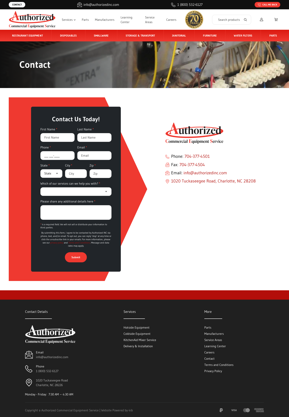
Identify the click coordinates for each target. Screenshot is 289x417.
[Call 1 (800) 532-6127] (187, 4)
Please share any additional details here (67, 201)
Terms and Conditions (79, 242)
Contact (17, 4)
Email (82, 147)
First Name (48, 129)
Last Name (85, 129)
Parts (85, 20)
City (68, 165)
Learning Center (126, 19)
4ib (131, 410)
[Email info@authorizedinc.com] (98, 4)
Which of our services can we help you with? (70, 183)
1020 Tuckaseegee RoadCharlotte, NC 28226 (52, 382)
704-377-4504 (192, 164)
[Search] (231, 19)
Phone (45, 147)
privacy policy (56, 242)
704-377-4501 (197, 156)
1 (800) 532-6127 (47, 371)
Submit (75, 257)
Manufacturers (104, 20)
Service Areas (150, 19)
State (45, 165)
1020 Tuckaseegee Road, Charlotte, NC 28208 (213, 181)
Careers (171, 20)
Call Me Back (267, 4)
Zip (93, 165)
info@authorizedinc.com (205, 172)
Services (69, 20)
